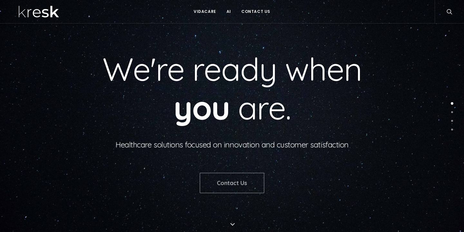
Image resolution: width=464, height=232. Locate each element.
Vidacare (205, 11)
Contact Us (255, 11)
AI (229, 11)
